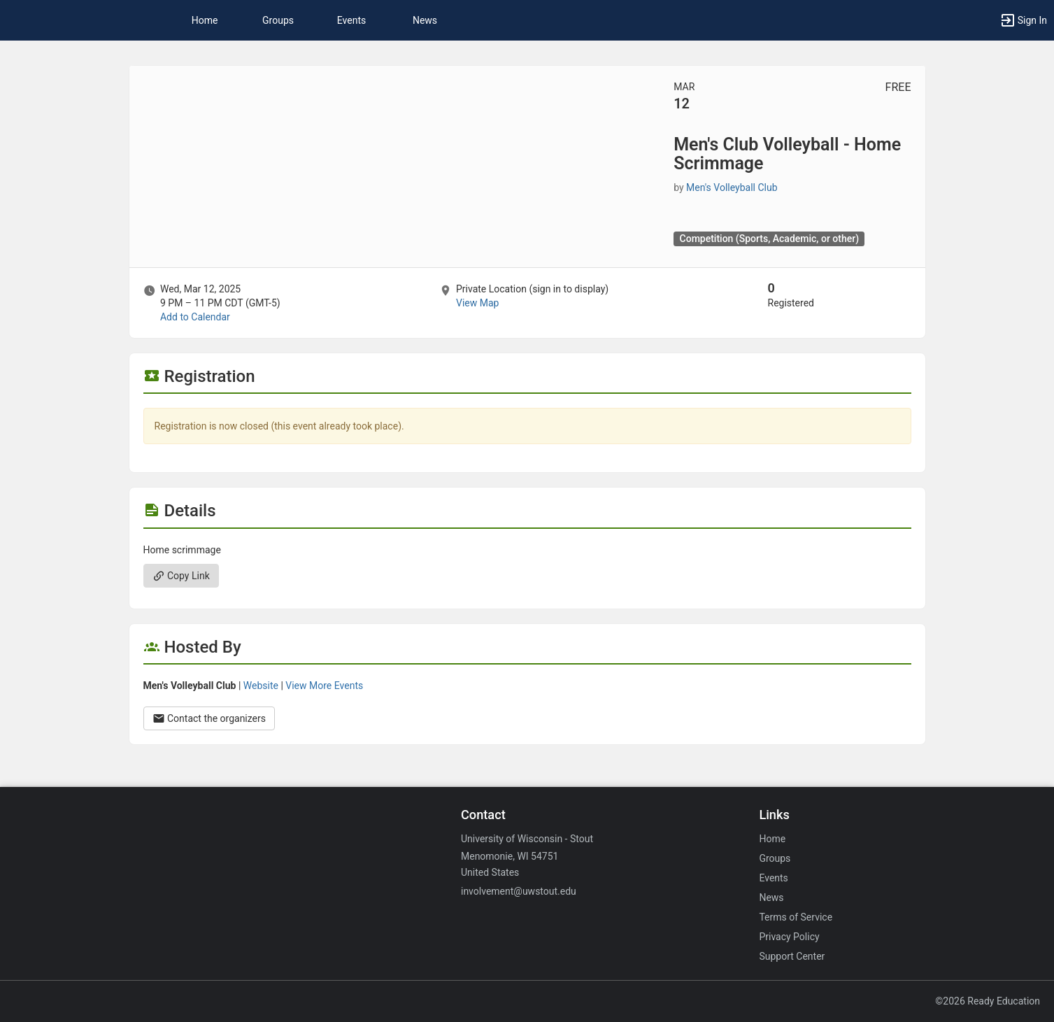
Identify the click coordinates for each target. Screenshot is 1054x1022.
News (425, 20)
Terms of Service (795, 917)
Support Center (792, 956)
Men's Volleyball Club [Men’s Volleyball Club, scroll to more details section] (731, 187)
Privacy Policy (789, 936)
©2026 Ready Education (987, 1001)
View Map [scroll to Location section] (477, 302)
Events (351, 20)
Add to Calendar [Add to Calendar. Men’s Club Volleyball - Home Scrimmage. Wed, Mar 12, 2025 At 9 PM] (195, 316)
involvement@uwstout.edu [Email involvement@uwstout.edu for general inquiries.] (518, 891)
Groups (278, 20)
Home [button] (205, 20)
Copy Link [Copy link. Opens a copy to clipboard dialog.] (181, 575)
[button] (1023, 20)
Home (772, 838)
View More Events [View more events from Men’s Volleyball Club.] (324, 685)
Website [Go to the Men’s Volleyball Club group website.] (260, 685)
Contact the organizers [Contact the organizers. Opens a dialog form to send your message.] (209, 718)
